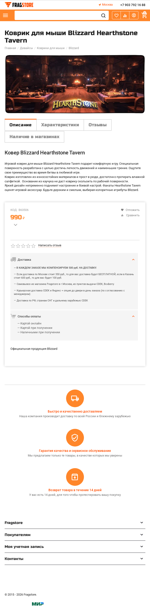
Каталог (5, 15)
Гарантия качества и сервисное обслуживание (75, 451)
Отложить (130, 210)
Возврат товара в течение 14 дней (74, 490)
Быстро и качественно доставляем (75, 411)
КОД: (13, 210)
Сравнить (130, 215)
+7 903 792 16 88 (132, 5)
